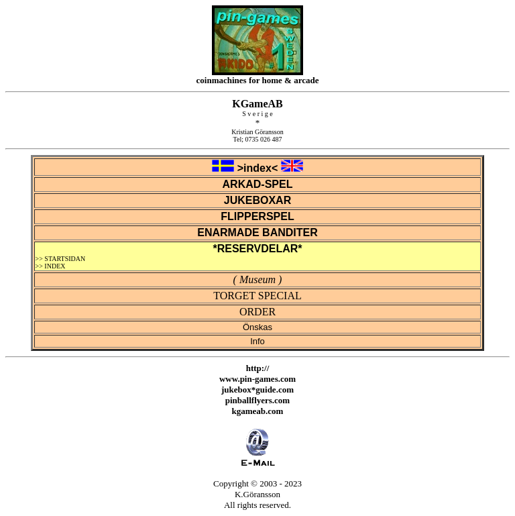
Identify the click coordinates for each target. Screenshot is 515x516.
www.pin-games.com (257, 379)
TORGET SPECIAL (257, 295)
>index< (257, 168)
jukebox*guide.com (257, 389)
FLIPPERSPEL (257, 216)
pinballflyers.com (257, 400)
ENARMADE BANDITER (257, 232)
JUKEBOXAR (257, 200)
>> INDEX (51, 266)
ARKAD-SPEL (258, 184)
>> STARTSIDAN (61, 258)
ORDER (257, 311)
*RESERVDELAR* (257, 248)
